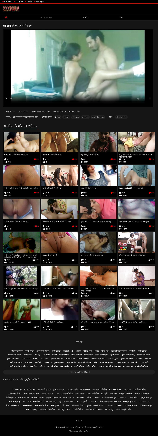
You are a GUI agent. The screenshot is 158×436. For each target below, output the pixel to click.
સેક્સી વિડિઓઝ (29, 389)
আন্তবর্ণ (54, 355)
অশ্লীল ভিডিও (133, 397)
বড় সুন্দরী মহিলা (52, 366)
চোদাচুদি (104, 393)
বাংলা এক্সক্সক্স (79, 393)
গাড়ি (88, 366)
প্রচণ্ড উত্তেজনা (64, 355)
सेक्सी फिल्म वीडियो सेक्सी (31, 393)
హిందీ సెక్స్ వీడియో (63, 409)
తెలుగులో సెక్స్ (51, 401)
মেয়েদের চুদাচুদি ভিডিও (65, 393)
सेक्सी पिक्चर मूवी (23, 397)
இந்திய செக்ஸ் (58, 389)
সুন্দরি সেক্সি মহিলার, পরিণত (19, 366)
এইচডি (96, 351)
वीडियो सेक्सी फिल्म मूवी (109, 397)
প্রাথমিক (79, 421)
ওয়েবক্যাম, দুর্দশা (113, 359)
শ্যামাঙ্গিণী (66, 351)
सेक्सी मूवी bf (55, 405)
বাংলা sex (93, 401)
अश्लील (97, 397)
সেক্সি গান (89, 397)
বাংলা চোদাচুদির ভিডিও (124, 409)
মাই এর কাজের (128, 366)
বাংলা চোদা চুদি (72, 389)
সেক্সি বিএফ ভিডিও (15, 393)
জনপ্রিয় (85, 17)
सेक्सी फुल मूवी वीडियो (129, 401)
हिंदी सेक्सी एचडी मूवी (146, 405)
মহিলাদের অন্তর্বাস (17, 351)
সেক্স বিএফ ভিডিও (140, 389)
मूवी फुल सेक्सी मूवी (146, 397)
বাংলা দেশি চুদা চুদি (44, 389)
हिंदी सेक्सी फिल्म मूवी (37, 397)
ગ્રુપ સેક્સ (57, 397)
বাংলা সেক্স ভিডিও (78, 405)
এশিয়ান (42, 366)
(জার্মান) (57, 117)
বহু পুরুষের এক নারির (58, 362)
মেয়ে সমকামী (26, 359)
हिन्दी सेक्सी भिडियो (115, 389)
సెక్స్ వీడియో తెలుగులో (66, 401)
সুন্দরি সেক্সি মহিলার (43, 351)
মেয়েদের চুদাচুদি (82, 401)
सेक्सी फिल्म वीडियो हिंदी (13, 405)
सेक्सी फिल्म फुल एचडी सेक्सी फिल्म (110, 401)
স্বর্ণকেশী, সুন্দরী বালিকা (113, 366)
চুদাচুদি (48, 397)
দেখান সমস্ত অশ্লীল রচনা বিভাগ (79, 372)
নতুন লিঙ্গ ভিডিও (46, 17)
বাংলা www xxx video (94, 409)
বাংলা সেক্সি (127, 389)
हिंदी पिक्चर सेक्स (85, 389)
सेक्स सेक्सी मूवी (27, 405)
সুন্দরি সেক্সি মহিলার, (98, 117)
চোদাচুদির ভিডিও (93, 393)
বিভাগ (122, 17)
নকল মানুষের (40, 2)
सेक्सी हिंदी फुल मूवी (31, 409)
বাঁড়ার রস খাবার (76, 355)
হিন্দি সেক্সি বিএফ (121, 117)
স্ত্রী (72, 351)
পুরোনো (78, 351)
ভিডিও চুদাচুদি (11, 397)
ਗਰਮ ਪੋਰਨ (113, 393)
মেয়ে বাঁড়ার (19, 2)
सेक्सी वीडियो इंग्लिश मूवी (142, 393)
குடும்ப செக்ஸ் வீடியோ (96, 405)
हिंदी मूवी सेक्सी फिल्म (131, 405)
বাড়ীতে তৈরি (87, 351)
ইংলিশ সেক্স (65, 405)
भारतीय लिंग (79, 397)
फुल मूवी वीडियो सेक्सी (125, 393)
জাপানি (29, 2)
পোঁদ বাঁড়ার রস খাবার (98, 359)
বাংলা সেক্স (7, 2)
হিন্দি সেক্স (79, 342)
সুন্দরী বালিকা (29, 351)
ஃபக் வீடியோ (144, 401)
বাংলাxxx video (48, 393)
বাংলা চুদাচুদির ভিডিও (47, 409)
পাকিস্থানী (66, 117)
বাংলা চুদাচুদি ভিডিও (100, 389)
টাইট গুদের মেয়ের (83, 359)
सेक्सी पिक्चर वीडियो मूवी (114, 405)
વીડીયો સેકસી (17, 389)
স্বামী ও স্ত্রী (44, 359)
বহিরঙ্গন (46, 362)
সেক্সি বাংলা (122, 397)
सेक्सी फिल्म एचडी (38, 401)
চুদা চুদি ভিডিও (78, 409)
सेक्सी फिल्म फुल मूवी (15, 401)
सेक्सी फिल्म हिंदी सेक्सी (41, 405)
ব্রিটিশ (96, 362)
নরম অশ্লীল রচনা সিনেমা (119, 351)
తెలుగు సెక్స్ (109, 409)
